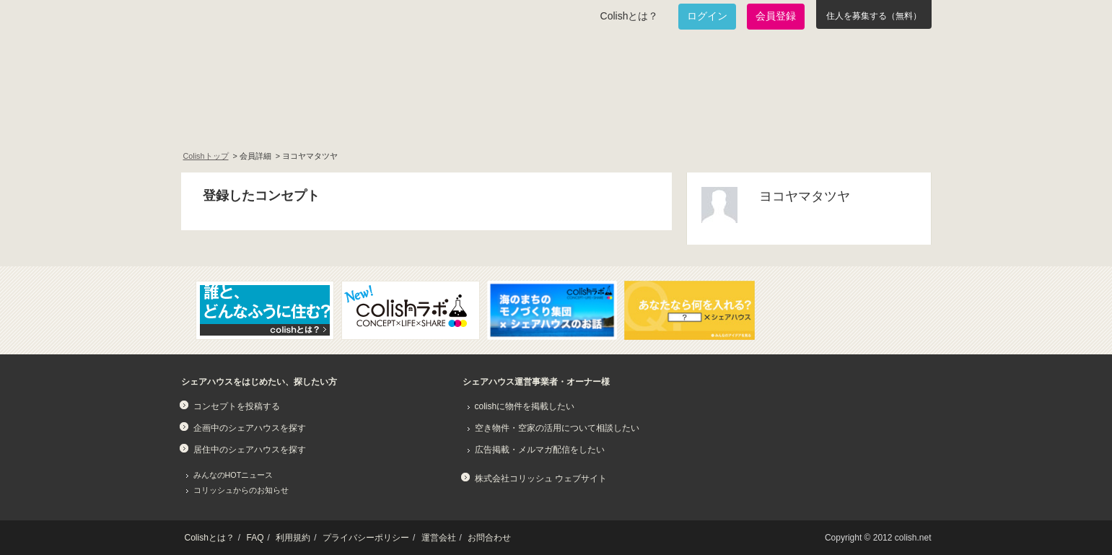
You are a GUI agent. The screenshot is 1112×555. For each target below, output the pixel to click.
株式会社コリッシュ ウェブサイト (541, 478)
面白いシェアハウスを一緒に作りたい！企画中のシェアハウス (265, 120)
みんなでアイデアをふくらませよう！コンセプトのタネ (611, 120)
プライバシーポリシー (366, 538)
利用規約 (293, 538)
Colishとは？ (629, 16)
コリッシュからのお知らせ (241, 490)
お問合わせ (489, 538)
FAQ (255, 538)
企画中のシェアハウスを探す (249, 428)
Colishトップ (206, 156)
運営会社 (438, 538)
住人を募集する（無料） (873, 16)
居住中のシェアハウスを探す (249, 450)
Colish (226, 66)
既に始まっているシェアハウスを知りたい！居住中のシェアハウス (436, 120)
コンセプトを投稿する (236, 406)
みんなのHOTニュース (233, 475)
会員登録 (776, 16)
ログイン (707, 16)
